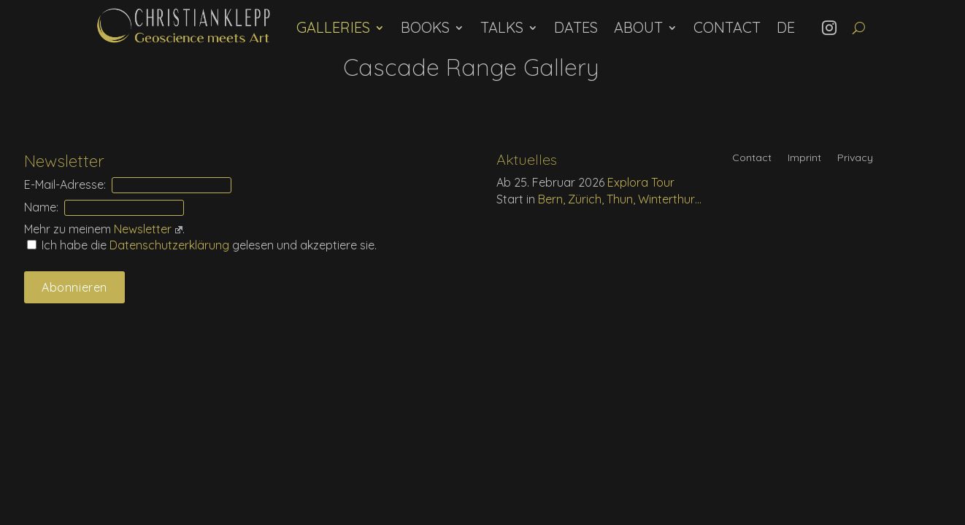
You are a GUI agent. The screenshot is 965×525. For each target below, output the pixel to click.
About (638, 27)
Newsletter (148, 229)
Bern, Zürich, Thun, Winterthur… (619, 199)
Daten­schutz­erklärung (170, 245)
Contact (727, 27)
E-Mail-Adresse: (65, 184)
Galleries (333, 27)
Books (425, 27)
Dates (576, 27)
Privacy (855, 158)
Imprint (804, 158)
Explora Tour (640, 182)
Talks (501, 27)
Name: (41, 207)
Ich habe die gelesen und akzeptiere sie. (202, 245)
